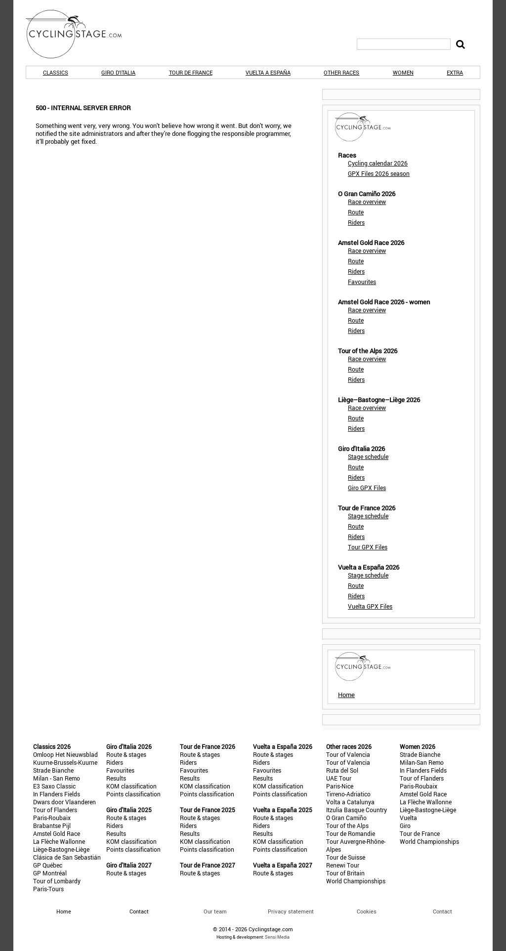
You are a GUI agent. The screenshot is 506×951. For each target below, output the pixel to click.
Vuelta (408, 818)
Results (116, 778)
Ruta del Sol (342, 770)
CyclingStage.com (80, 34)
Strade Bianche (53, 770)
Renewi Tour (342, 865)
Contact (442, 911)
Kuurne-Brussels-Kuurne (65, 762)
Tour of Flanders (55, 810)
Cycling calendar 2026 (378, 163)
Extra (455, 72)
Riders (356, 222)
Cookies (367, 911)
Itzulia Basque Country (356, 810)
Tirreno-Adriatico (348, 794)
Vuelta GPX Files (370, 606)
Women (403, 72)
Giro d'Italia (118, 72)
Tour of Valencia (348, 754)
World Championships (355, 881)
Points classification (133, 794)
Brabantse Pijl (52, 825)
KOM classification (131, 786)
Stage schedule (368, 456)
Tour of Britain (345, 873)
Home (346, 694)
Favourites (362, 282)
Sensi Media (277, 937)
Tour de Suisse (345, 857)
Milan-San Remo (422, 762)
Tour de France (190, 72)
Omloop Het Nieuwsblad (65, 754)
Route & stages (126, 754)
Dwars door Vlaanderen (64, 802)
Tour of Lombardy (57, 881)
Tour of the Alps (347, 825)
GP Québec (47, 865)
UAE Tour (338, 778)
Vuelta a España (268, 72)
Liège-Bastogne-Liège (61, 849)
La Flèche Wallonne (59, 841)
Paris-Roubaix (52, 818)
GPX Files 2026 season (379, 173)
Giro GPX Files (367, 488)
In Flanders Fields (56, 794)
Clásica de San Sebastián (67, 857)
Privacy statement (291, 911)
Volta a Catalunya (350, 802)
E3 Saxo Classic (54, 786)
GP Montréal (50, 873)
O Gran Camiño (346, 818)
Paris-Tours (48, 889)
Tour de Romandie (350, 833)
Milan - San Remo (56, 778)
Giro (405, 825)
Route (356, 212)
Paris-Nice (339, 786)
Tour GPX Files (367, 547)
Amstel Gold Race (56, 833)
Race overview (367, 202)
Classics (55, 72)
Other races (341, 72)
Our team (215, 911)
